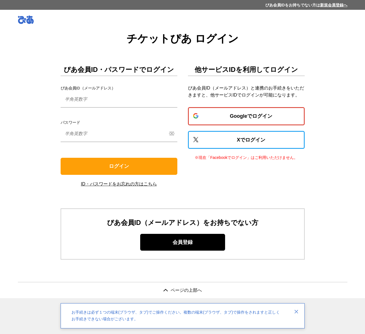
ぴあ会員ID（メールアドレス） (88, 88)
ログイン (119, 166)
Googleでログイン (251, 116)
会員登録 (183, 242)
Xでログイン (251, 140)
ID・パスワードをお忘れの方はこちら (119, 184)
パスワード (70, 122)
